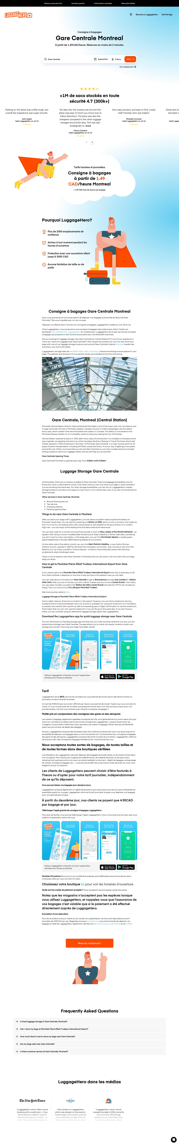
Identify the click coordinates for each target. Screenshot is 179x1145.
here (68, 592)
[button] (174, 1140)
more (88, 125)
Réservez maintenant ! (89, 943)
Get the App (167, 14)
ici (82, 884)
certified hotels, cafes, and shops (84, 351)
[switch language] (131, 14)
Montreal (120, 344)
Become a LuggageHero (147, 14)
